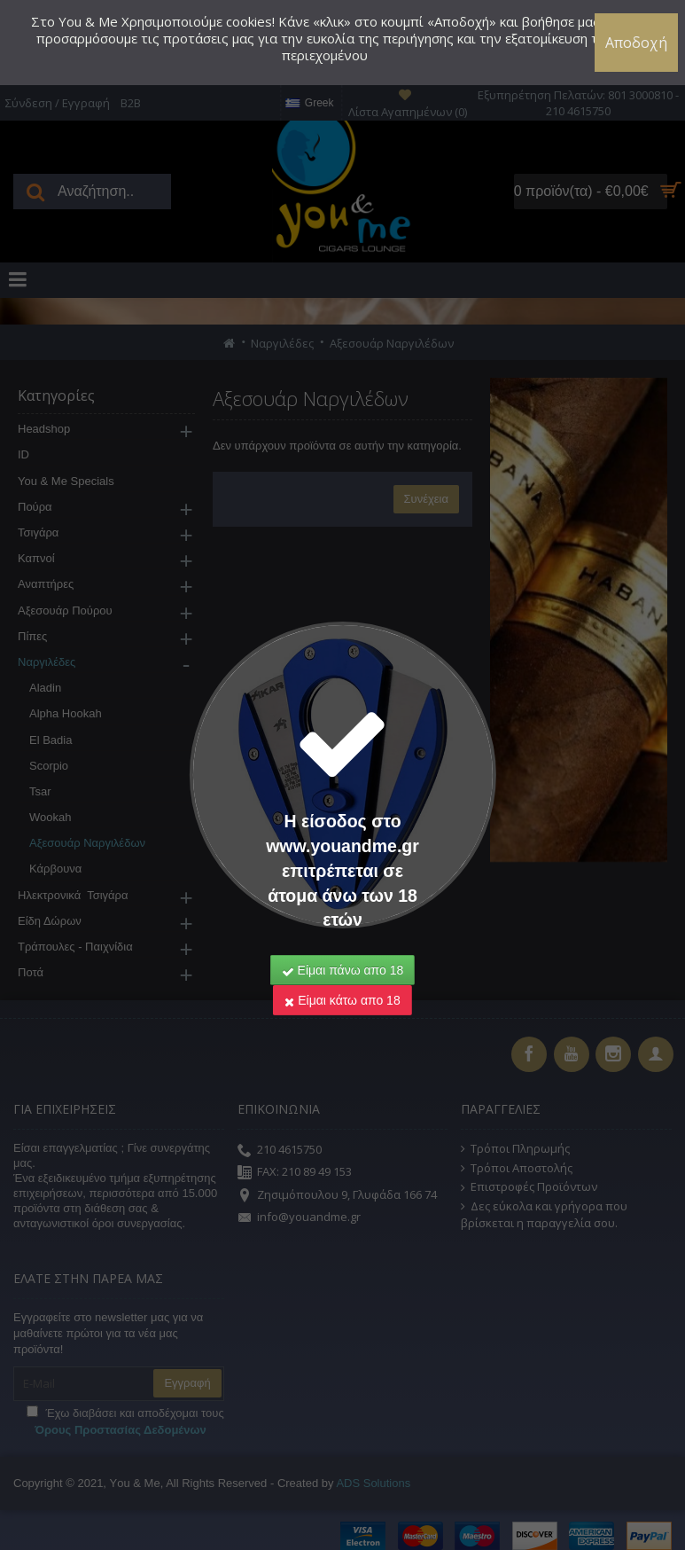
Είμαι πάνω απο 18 (343, 875)
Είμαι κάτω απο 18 (342, 905)
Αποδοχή (636, 42)
